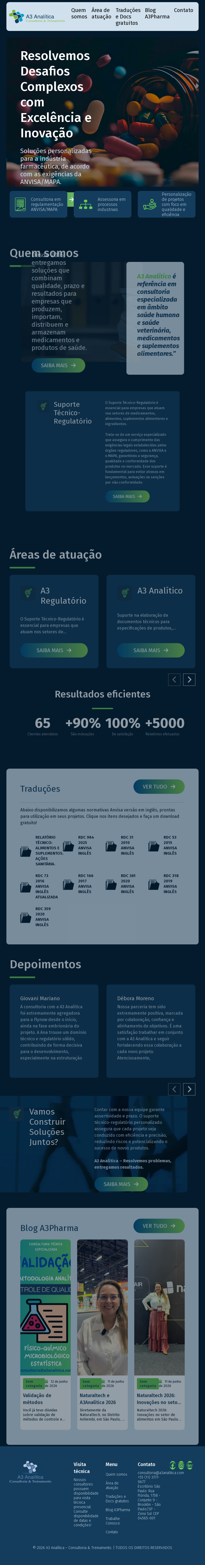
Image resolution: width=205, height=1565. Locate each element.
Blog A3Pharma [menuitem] (157, 13)
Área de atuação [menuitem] (101, 13)
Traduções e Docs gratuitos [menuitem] (128, 16)
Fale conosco (52, 199)
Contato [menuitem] (183, 10)
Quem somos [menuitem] (79, 13)
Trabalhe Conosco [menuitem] (113, 1521)
